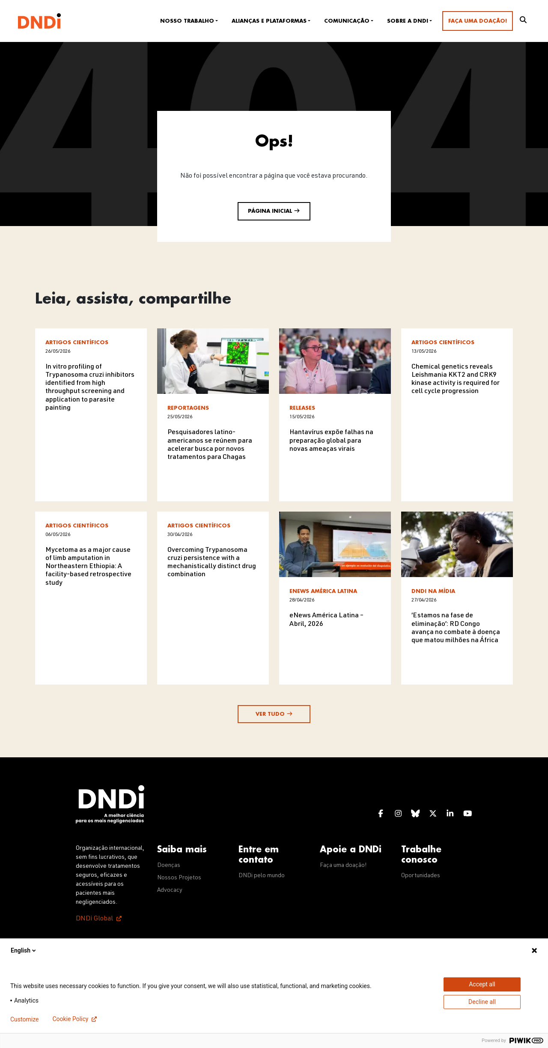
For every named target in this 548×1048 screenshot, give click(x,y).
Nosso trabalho (187, 21)
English (24, 950)
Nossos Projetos (179, 878)
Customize (24, 1019)
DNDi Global (94, 919)
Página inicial (274, 211)
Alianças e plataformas (269, 21)
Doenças (168, 866)
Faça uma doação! (477, 21)
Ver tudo (274, 714)
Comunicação (346, 21)
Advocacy (169, 890)
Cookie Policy (70, 1018)
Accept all (482, 984)
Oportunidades (420, 876)
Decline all (482, 1001)
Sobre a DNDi (407, 21)
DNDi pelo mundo (261, 876)
